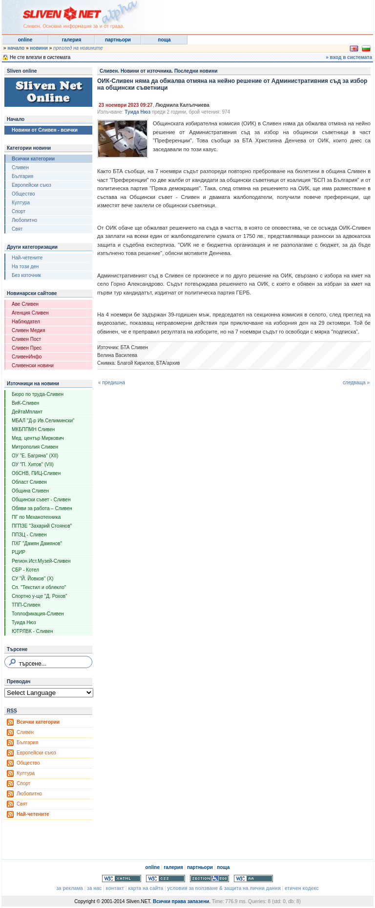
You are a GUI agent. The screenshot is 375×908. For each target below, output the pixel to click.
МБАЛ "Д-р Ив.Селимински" (43, 420)
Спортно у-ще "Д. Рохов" (39, 596)
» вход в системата (349, 57)
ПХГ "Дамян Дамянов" (37, 543)
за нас (94, 888)
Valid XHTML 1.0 (122, 878)
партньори (118, 39)
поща (164, 39)
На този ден (25, 266)
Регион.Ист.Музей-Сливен (41, 561)
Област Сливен (29, 482)
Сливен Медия (28, 330)
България (22, 176)
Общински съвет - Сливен (41, 499)
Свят (17, 229)
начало (15, 48)
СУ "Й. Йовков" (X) (32, 578)
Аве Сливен (25, 304)
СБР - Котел (25, 569)
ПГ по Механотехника (36, 517)
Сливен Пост (26, 339)
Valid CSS (166, 878)
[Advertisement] (253, 14)
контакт (115, 888)
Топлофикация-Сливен (38, 613)
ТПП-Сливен (26, 605)
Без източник (26, 275)
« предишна (111, 382)
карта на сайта (145, 888)
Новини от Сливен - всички (45, 130)
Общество (23, 194)
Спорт (18, 211)
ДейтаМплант (27, 412)
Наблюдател (26, 321)
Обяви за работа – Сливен (42, 508)
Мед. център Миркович (38, 438)
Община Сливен (30, 490)
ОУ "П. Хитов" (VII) (33, 464)
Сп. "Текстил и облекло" (39, 587)
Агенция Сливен (30, 313)
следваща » (356, 382)
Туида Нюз (24, 622)
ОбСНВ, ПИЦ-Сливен (36, 473)
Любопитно (24, 220)
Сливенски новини (33, 365)
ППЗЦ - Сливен (29, 534)
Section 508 (209, 878)
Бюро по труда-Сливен (37, 394)
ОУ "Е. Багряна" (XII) (35, 455)
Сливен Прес (27, 348)
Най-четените (27, 257)
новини (39, 48)
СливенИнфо (27, 356)
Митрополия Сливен (35, 447)
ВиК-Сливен (25, 403)
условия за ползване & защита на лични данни (223, 888)
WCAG (253, 878)
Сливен (20, 167)
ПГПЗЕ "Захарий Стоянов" (42, 526)
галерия (72, 39)
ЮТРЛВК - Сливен (32, 631)
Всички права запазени (181, 901)
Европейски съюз (31, 185)
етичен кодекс (302, 888)
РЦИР (18, 552)
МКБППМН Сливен (33, 429)
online (25, 39)
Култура (21, 202)
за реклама (69, 888)
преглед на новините (78, 48)
